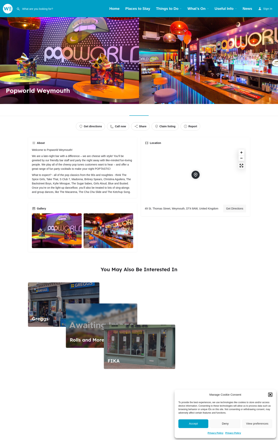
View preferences (257, 423)
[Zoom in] (241, 152)
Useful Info (224, 9)
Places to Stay (137, 9)
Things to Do (167, 9)
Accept (193, 423)
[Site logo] (8, 8)
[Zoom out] (241, 158)
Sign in (267, 8)
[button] (270, 395)
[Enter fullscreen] (241, 165)
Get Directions (234, 208)
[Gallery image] (57, 230)
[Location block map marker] (196, 175)
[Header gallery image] (69, 60)
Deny (225, 423)
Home (114, 9)
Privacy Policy (215, 433)
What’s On (196, 9)
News (247, 9)
